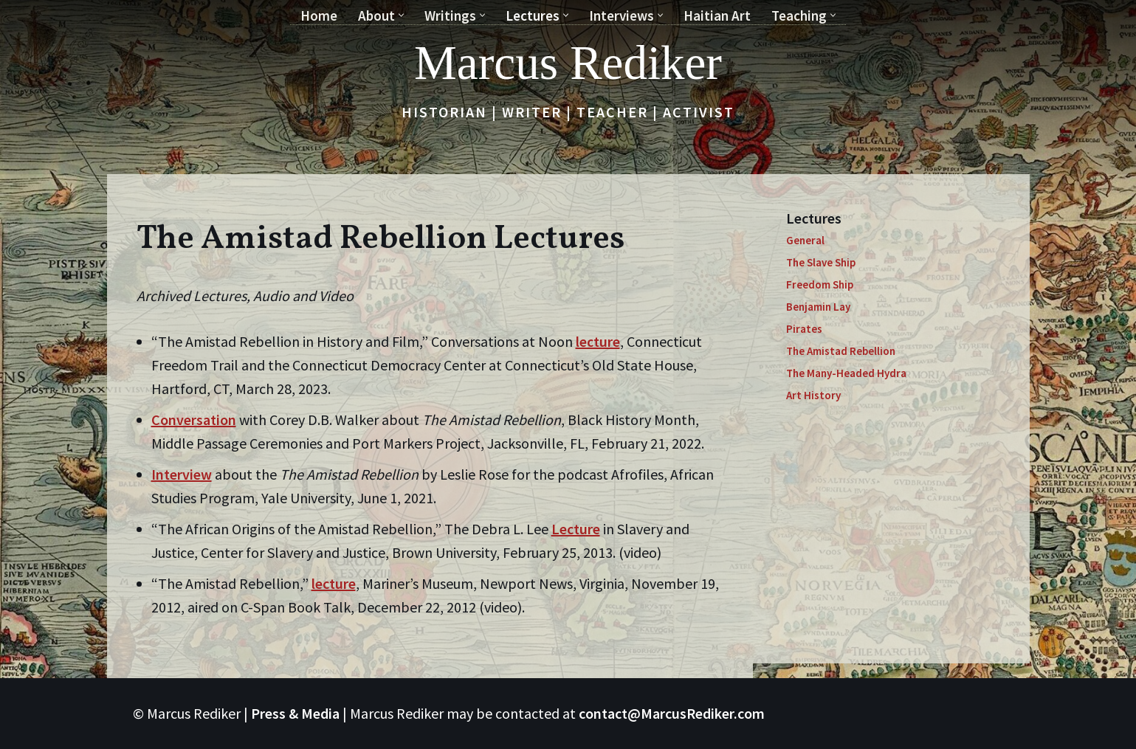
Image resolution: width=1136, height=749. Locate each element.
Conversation (193, 419)
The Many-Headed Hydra (846, 373)
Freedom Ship (819, 284)
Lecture (575, 529)
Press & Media (295, 713)
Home (318, 15)
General (805, 240)
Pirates (804, 329)
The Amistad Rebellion (840, 351)
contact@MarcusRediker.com (672, 713)
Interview (181, 474)
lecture (598, 341)
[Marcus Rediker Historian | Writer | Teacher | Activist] (568, 63)
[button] (401, 15)
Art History (813, 395)
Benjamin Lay (818, 307)
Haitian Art (717, 15)
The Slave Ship (821, 262)
